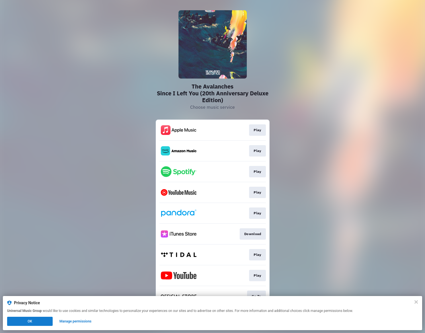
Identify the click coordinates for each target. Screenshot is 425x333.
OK (30, 321)
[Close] (416, 302)
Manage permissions (75, 321)
